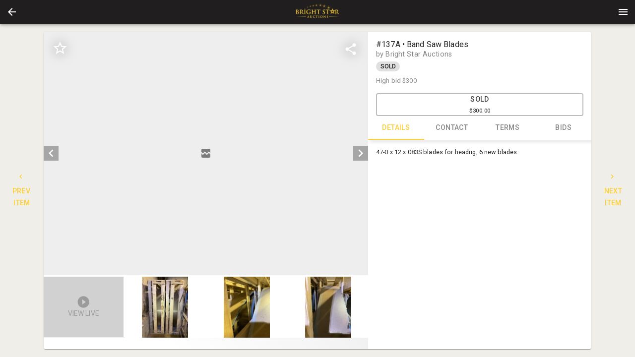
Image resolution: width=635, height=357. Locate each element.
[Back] (12, 12)
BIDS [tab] (564, 128)
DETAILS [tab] (396, 128)
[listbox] (206, 153)
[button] (12, 12)
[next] (360, 153)
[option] (206, 153)
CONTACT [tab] (452, 128)
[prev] (51, 153)
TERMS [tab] (508, 128)
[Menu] (623, 12)
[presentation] (317, 12)
